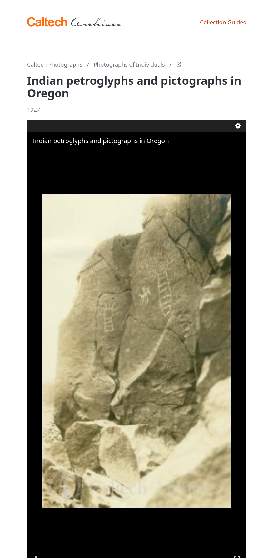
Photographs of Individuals (129, 64)
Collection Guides (223, 22)
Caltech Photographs (54, 64)
